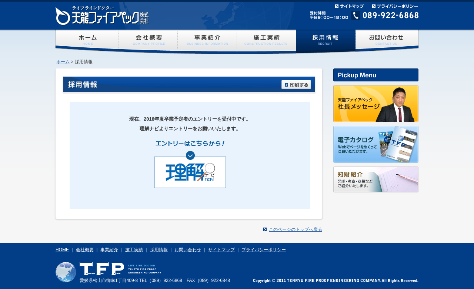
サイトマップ (221, 249)
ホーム (63, 61)
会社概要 (85, 249)
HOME (62, 249)
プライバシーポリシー (263, 249)
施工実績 (134, 249)
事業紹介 (109, 249)
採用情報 (159, 249)
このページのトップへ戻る (295, 229)
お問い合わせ (187, 249)
